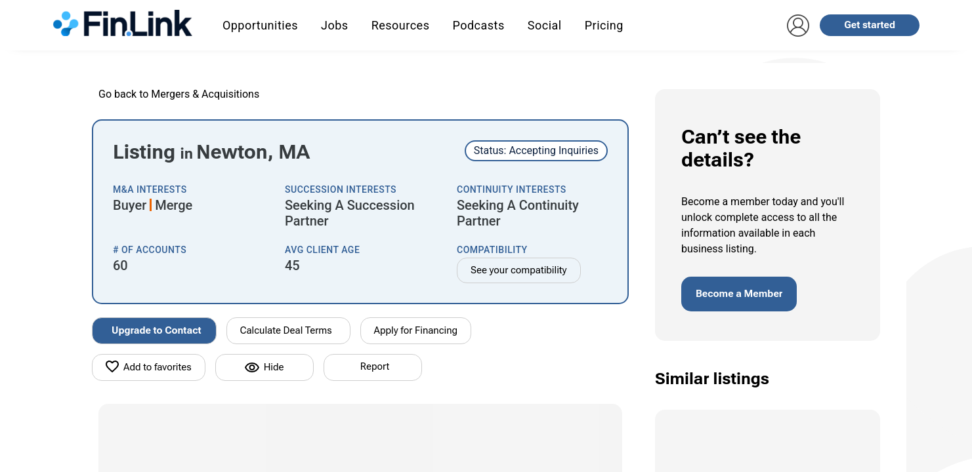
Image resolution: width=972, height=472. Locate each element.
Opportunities (260, 25)
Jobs (335, 25)
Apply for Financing (416, 330)
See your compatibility (519, 270)
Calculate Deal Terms (286, 330)
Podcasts (478, 25)
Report (374, 366)
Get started (869, 25)
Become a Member (739, 294)
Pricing (604, 25)
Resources (400, 25)
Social (545, 25)
